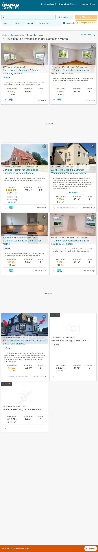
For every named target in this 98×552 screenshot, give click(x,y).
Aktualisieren (86, 17)
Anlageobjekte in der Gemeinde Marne (18, 514)
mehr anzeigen (73, 192)
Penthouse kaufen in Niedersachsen (17, 542)
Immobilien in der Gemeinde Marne (16, 498)
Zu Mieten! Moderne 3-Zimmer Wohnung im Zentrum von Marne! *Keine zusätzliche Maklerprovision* (70, 172)
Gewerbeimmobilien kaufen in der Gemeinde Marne (23, 509)
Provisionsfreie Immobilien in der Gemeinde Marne (23, 503)
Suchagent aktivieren (86, 23)
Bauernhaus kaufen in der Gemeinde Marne (20, 524)
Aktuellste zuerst (87, 35)
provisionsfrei (70, 23)
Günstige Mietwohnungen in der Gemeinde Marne (22, 519)
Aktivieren (90, 548)
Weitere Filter (50, 23)
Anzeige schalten (87, 4)
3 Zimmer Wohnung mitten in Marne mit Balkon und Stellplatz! (24, 342)
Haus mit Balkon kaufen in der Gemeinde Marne (22, 529)
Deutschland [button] (71, 4)
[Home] (10, 5)
